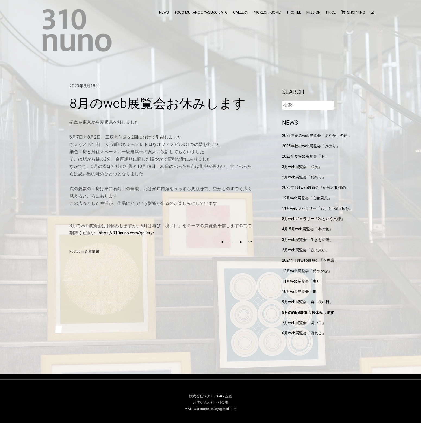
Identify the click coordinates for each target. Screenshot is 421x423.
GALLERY (240, 12)
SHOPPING (353, 12)
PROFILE (294, 12)
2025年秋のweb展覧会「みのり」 (311, 146)
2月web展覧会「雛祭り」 (304, 177)
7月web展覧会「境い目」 (304, 323)
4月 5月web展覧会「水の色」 (307, 229)
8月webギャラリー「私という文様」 (313, 219)
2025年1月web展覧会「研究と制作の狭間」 (316, 187)
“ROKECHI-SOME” (268, 12)
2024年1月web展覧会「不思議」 (310, 260)
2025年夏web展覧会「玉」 (305, 156)
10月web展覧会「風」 (301, 291)
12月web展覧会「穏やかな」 (307, 271)
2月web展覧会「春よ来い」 (306, 250)
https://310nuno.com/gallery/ (126, 233)
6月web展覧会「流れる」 (304, 333)
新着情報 (92, 251)
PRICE (331, 12)
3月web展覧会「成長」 (302, 167)
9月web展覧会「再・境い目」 (307, 302)
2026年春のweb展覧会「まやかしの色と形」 (316, 135)
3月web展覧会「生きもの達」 (307, 239)
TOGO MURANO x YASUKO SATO (201, 12)
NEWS (164, 12)
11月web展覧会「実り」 (303, 281)
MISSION (313, 12)
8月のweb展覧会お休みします (308, 312)
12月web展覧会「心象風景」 (307, 198)
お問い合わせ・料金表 (210, 402)
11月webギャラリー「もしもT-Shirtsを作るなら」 (315, 208)
